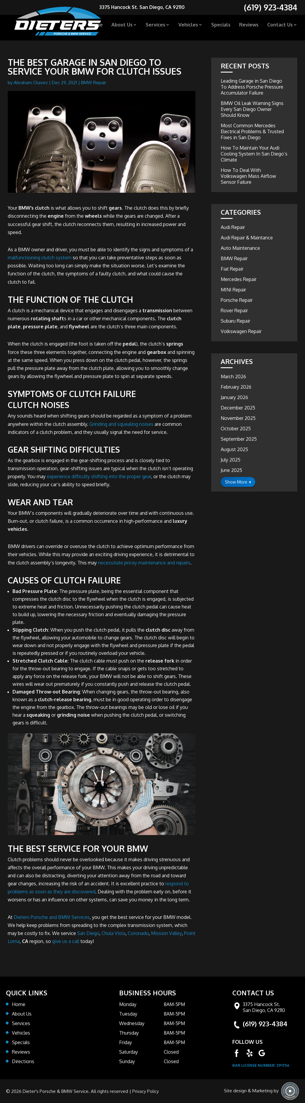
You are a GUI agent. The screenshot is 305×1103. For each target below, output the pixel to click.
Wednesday (131, 1023)
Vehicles (188, 27)
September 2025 (239, 439)
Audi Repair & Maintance (247, 238)
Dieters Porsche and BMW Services (52, 917)
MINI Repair (233, 290)
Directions (23, 1061)
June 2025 (231, 470)
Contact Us (280, 27)
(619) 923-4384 (265, 1023)
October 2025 (236, 429)
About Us (122, 27)
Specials (221, 27)
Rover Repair (234, 310)
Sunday (127, 1061)
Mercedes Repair (238, 279)
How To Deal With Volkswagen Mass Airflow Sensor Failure (248, 176)
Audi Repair (233, 227)
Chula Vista (113, 933)
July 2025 (230, 460)
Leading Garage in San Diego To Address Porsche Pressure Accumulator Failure (252, 87)
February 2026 (236, 387)
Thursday (129, 1033)
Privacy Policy (145, 1091)
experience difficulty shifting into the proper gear (99, 476)
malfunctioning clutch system (39, 258)
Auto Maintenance (240, 248)
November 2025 (238, 418)
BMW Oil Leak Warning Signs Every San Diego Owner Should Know (252, 109)
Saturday (128, 1052)
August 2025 (234, 449)
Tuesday (128, 1014)
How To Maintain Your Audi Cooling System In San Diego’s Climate (254, 154)
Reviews (249, 27)
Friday (125, 1042)
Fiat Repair (232, 269)
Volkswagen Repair (241, 331)
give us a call (65, 941)
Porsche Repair (237, 300)
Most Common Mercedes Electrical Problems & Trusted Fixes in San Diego (252, 131)
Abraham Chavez (31, 82)
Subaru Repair (235, 321)
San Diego (88, 933)
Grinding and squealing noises (121, 424)
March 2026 (233, 376)
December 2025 (238, 408)
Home (96, 27)
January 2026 (234, 397)
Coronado (138, 933)
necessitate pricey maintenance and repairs (144, 563)
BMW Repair (93, 82)
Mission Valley (166, 933)
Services (155, 27)
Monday (127, 1004)
